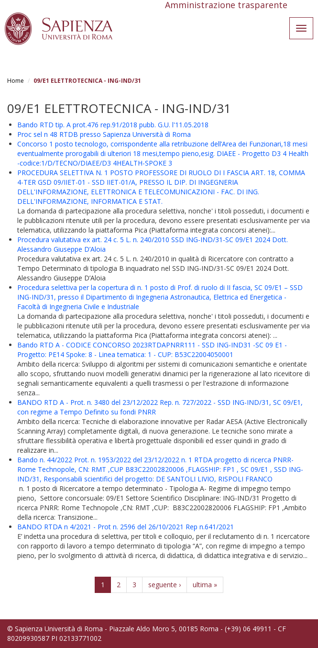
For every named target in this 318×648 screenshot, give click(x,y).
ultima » (205, 584)
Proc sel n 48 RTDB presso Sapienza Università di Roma (104, 134)
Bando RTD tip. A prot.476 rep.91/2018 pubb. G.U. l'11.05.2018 (112, 124)
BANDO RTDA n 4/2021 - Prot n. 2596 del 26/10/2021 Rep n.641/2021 (125, 526)
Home (15, 81)
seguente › (164, 584)
